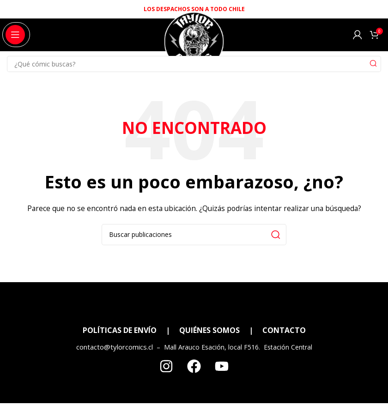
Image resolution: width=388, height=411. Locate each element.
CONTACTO (284, 330)
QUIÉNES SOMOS (209, 330)
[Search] (194, 64)
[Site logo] (194, 45)
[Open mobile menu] (15, 34)
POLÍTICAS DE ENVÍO (120, 330)
